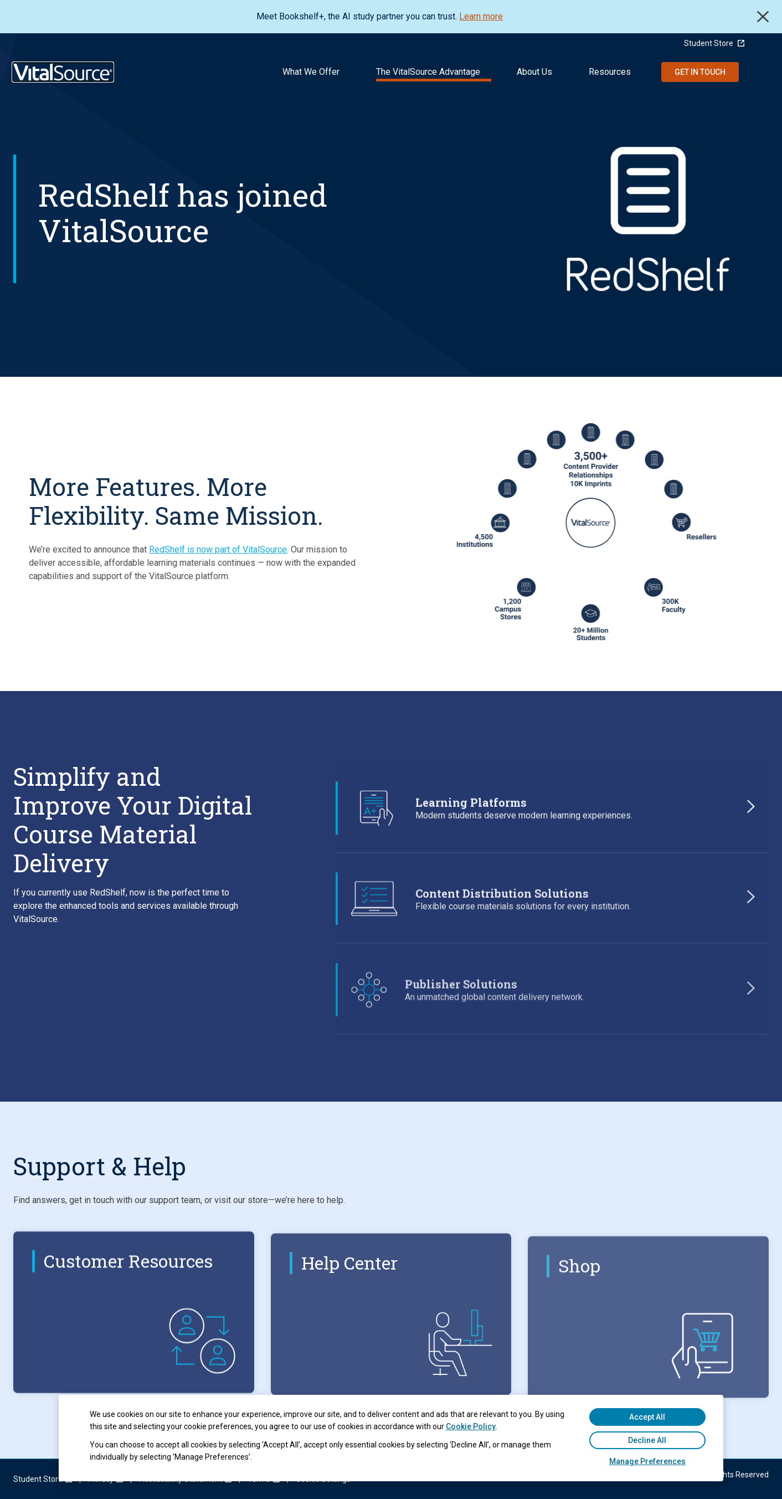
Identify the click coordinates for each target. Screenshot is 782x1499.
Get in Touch (700, 72)
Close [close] (763, 16)
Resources (610, 71)
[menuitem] (38, 1479)
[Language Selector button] (763, 43)
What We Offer (310, 71)
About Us (534, 71)
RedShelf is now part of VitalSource (188, 549)
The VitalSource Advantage (428, 71)
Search (760, 72)
